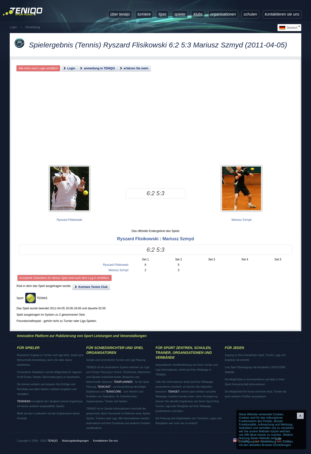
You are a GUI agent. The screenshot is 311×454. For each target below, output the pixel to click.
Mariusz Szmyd (241, 220)
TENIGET (173, 391)
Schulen (250, 14)
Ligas (162, 14)
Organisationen (223, 14)
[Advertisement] (155, 123)
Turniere (144, 14)
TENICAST (104, 386)
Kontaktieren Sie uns (282, 14)
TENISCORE (113, 391)
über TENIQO (120, 14)
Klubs (197, 14)
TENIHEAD (24, 401)
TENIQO (52, 440)
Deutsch (288, 27)
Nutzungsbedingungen (75, 440)
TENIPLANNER (123, 381)
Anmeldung (32, 27)
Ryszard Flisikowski (69, 220)
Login (13, 27)
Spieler (180, 14)
